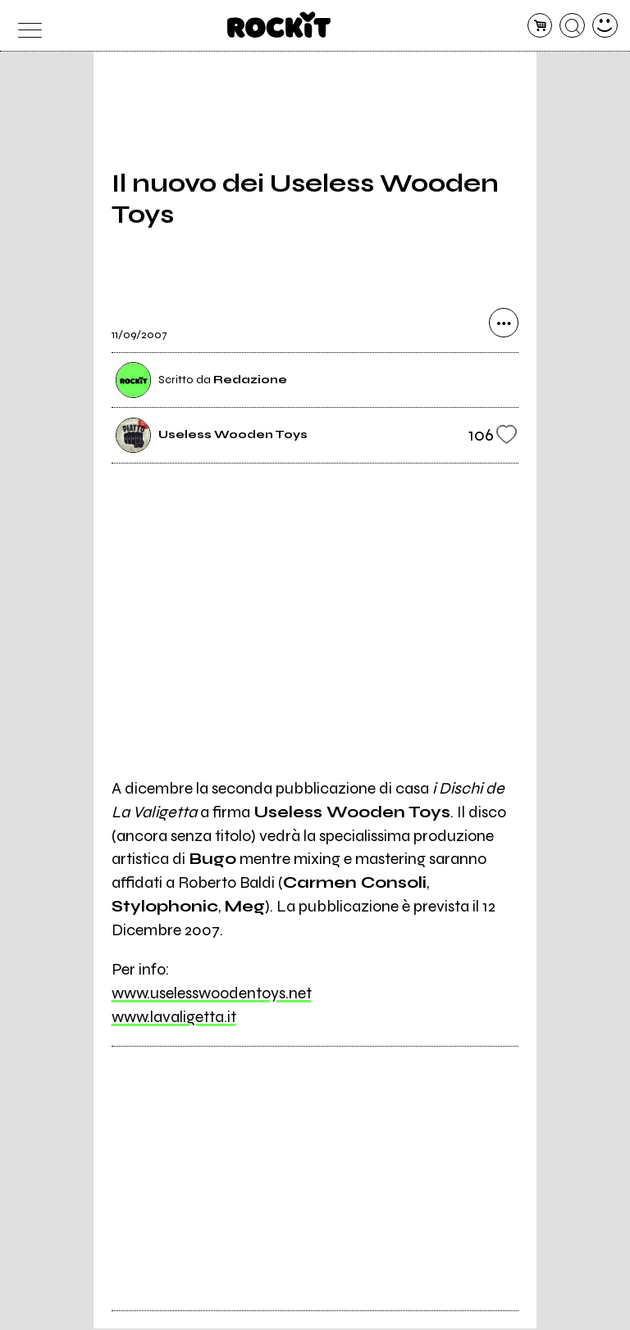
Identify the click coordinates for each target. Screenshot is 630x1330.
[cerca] (572, 25)
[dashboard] (605, 25)
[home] (279, 24)
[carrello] (540, 25)
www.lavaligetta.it (174, 1018)
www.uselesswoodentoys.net (212, 994)
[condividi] (503, 325)
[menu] (25, 25)
